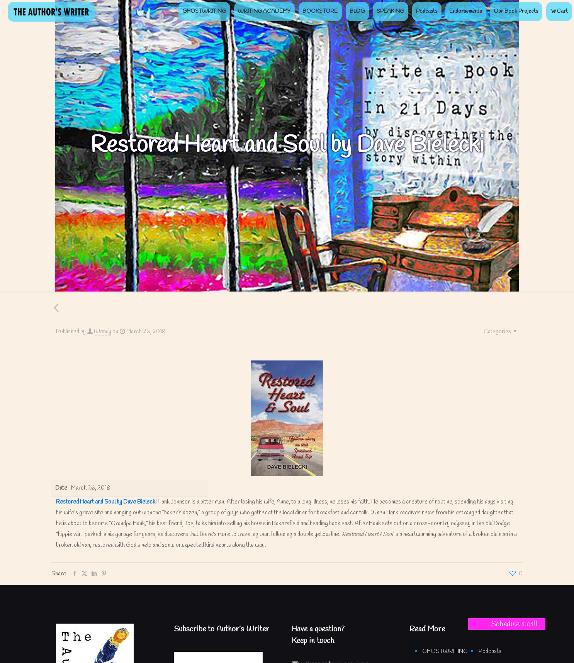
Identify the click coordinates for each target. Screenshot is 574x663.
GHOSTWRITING (440, 651)
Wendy (102, 332)
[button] (506, 624)
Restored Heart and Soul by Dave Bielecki (106, 502)
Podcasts (490, 651)
